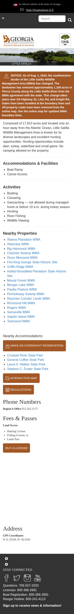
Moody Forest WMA (21, 280)
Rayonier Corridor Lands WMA (28, 298)
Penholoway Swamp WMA (25, 294)
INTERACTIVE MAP (21, 378)
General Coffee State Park (25, 359)
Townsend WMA (18, 321)
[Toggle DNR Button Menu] (65, 40)
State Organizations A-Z (40, 10)
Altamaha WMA (18, 244)
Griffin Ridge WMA (20, 266)
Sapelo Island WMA (21, 316)
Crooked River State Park (25, 355)
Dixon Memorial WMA (22, 257)
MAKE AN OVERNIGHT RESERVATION (34, 346)
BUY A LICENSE (16, 448)
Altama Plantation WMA (23, 239)
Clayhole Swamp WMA (23, 253)
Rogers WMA (16, 307)
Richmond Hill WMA (21, 303)
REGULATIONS (18, 390)
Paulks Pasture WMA (22, 289)
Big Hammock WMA (21, 248)
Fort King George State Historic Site (32, 262)
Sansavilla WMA (18, 312)
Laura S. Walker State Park (26, 364)
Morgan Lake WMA (20, 285)
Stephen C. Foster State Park (27, 369)
